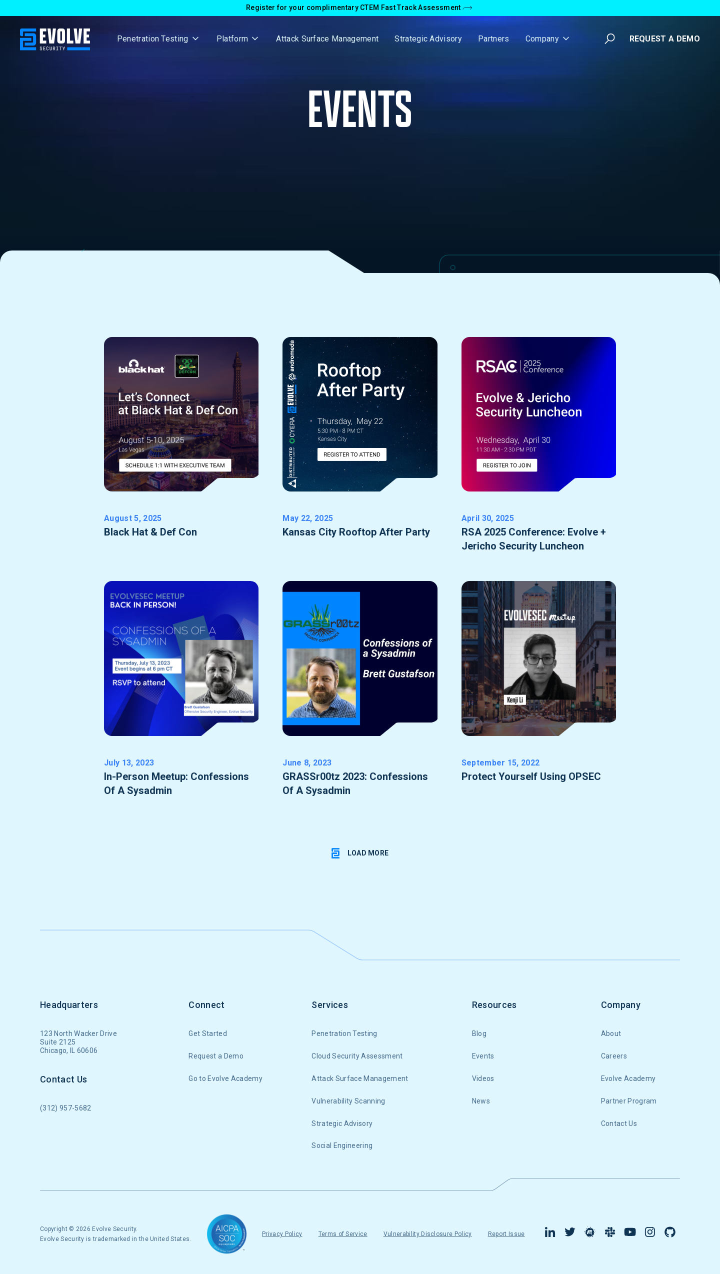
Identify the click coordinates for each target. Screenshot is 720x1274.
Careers (614, 1056)
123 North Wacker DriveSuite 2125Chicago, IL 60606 (78, 1042)
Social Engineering (342, 1146)
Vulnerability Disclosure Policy (428, 1234)
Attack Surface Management (327, 39)
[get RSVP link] (181, 451)
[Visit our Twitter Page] (570, 1234)
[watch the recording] (539, 695)
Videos (483, 1078)
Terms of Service (343, 1234)
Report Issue (506, 1234)
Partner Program (629, 1101)
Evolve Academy (628, 1078)
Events (483, 1056)
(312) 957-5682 (65, 1108)
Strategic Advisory (428, 39)
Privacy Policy (282, 1234)
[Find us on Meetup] (590, 1234)
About (611, 1034)
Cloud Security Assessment (357, 1056)
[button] (158, 39)
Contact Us (619, 1124)
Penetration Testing (344, 1034)
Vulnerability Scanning (348, 1101)
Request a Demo (215, 1056)
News (481, 1101)
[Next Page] (360, 854)
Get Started (207, 1034)
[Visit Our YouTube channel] (630, 1234)
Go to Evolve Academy (225, 1078)
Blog (479, 1034)
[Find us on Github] (670, 1234)
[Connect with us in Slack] (610, 1234)
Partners (494, 39)
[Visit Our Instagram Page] (650, 1234)
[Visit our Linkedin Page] (550, 1234)
